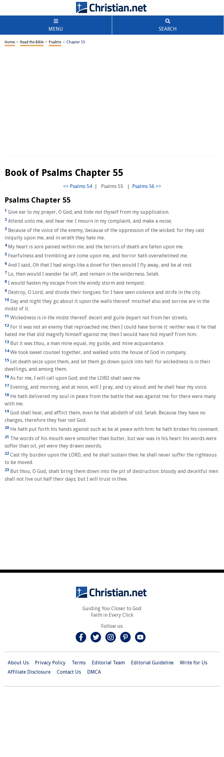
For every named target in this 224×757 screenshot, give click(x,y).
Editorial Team (108, 663)
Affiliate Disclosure (29, 672)
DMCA (94, 672)
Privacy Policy (50, 663)
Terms (79, 663)
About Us (18, 663)
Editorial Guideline (152, 663)
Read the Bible (32, 42)
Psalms (55, 42)
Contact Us (69, 672)
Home (10, 42)
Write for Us (193, 663)
